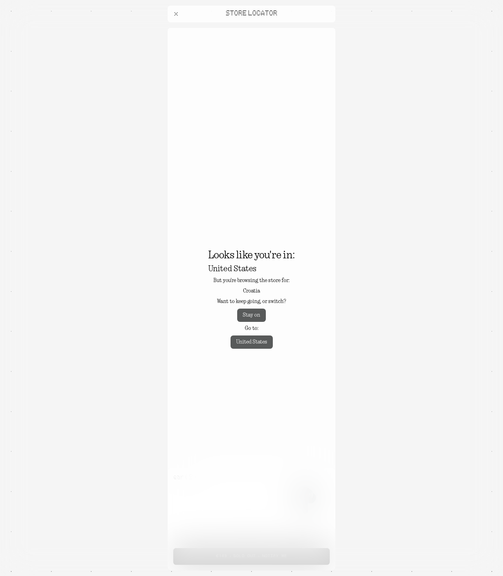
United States (251, 342)
